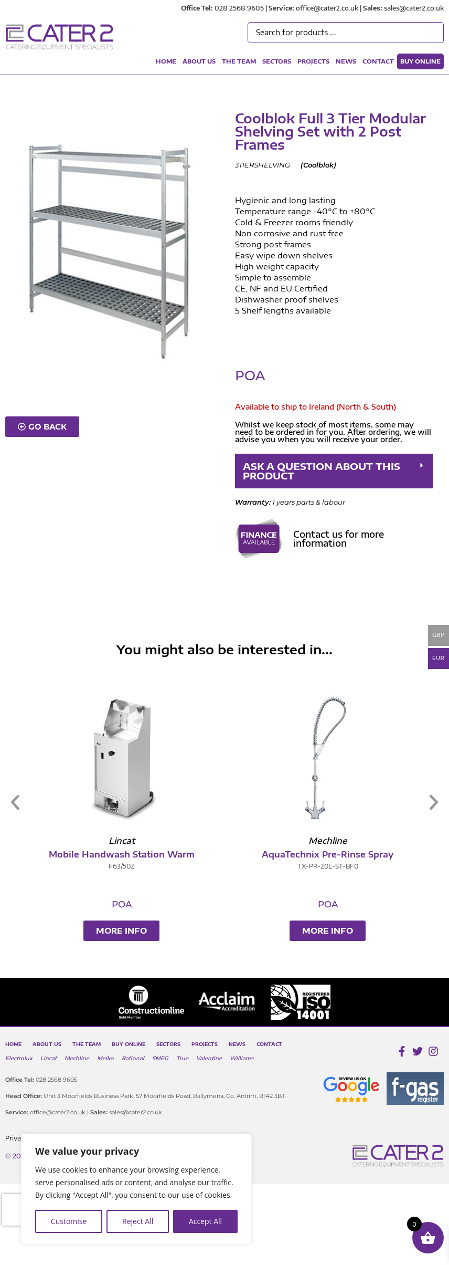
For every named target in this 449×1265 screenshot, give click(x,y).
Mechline (77, 1058)
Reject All (137, 1221)
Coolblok (318, 165)
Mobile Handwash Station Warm (178, 854)
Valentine (209, 1058)
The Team (239, 61)
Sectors (276, 61)
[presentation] (20, 1210)
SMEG (160, 1058)
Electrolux (19, 1058)
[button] (334, 471)
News (346, 61)
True (182, 1058)
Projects (313, 61)
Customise (69, 1221)
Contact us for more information (338, 538)
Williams (241, 1058)
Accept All (205, 1221)
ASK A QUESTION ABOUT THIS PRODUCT (321, 471)
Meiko (105, 1058)
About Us (199, 61)
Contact (378, 61)
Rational (133, 1058)
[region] (136, 1189)
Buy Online (420, 61)
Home (166, 61)
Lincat (48, 1058)
